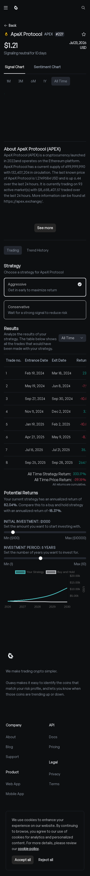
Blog (9, 747)
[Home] (16, 8)
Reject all (45, 860)
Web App (13, 784)
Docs (53, 737)
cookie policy (28, 849)
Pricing (54, 747)
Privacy (54, 774)
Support (12, 757)
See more (45, 228)
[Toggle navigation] (6, 8)
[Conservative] (45, 309)
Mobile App (15, 794)
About (11, 737)
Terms (54, 784)
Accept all (23, 860)
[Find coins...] (83, 8)
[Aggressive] (45, 287)
